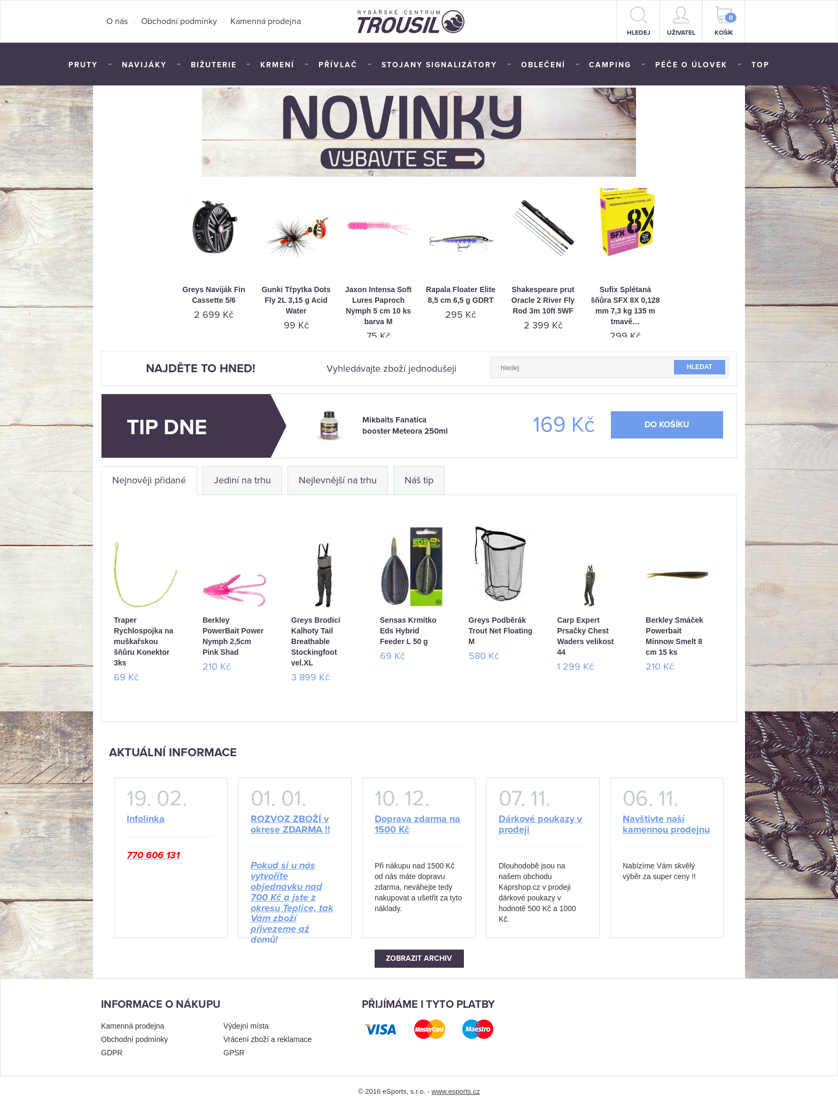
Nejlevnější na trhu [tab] (338, 478)
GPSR (234, 1050)
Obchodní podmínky (179, 21)
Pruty (83, 64)
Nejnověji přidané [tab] (149, 478)
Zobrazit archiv (419, 956)
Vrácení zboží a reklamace (267, 1037)
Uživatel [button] (681, 21)
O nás (117, 21)
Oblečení (543, 64)
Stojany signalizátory (439, 64)
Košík (726, 21)
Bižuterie (214, 64)
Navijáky (144, 64)
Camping (610, 64)
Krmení (277, 64)
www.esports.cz (456, 1089)
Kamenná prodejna (265, 21)
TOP (760, 64)
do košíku (667, 422)
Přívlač (338, 64)
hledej (638, 21)
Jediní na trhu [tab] (242, 478)
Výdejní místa (246, 1024)
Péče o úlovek (691, 64)
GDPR (111, 1050)
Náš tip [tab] (419, 478)
